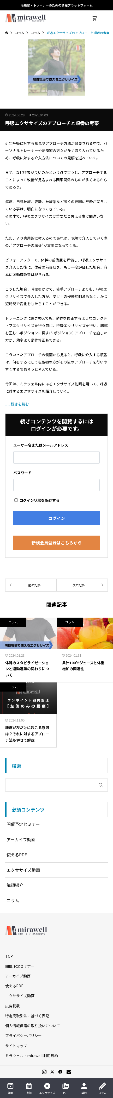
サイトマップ (16, 1045)
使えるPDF (17, 854)
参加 (29, 1088)
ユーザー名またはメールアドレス (40, 445)
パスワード (22, 472)
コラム (13, 622)
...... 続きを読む (17, 403)
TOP (9, 956)
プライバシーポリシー (23, 1035)
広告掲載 (12, 1005)
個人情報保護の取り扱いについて (32, 1025)
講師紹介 (15, 885)
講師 (84, 1088)
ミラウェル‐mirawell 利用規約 (31, 1055)
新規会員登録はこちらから (57, 542)
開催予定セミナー (23, 824)
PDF (66, 1088)
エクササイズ (47, 1088)
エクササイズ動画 (23, 870)
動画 (10, 1088)
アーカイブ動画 (21, 839)
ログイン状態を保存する (37, 500)
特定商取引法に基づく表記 (27, 1015)
